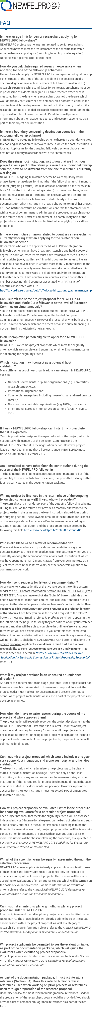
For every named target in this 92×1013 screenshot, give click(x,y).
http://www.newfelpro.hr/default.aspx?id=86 (52, 530)
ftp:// (3, 290)
